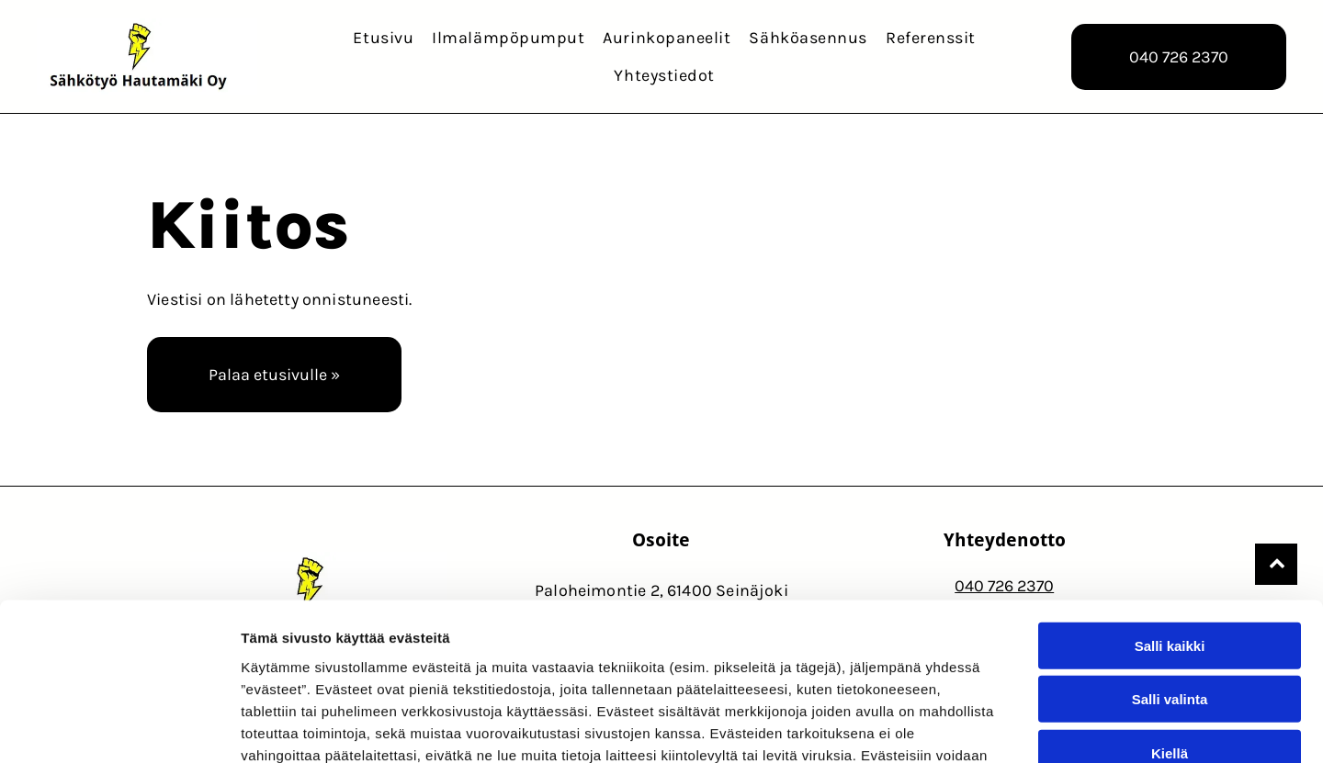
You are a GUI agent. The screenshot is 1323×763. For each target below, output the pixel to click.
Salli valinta (1170, 574)
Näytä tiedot (983, 727)
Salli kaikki (1170, 521)
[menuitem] (383, 37)
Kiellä (1169, 628)
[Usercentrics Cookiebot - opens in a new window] (119, 727)
